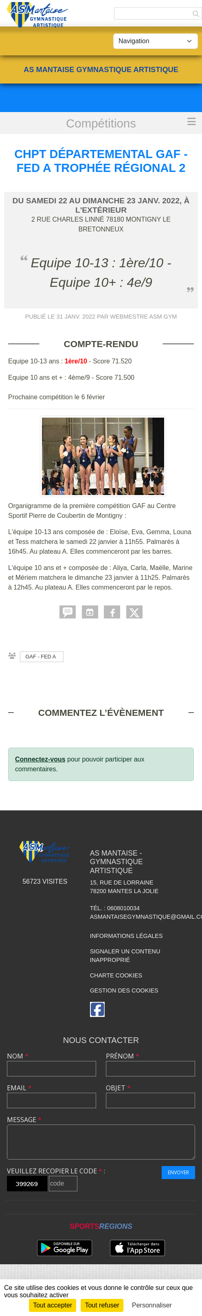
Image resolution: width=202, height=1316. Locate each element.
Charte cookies (116, 975)
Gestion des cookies (124, 990)
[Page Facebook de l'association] (97, 1009)
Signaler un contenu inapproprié (125, 956)
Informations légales (126, 936)
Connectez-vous (40, 759)
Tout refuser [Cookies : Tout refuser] (102, 1305)
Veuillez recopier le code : (56, 1170)
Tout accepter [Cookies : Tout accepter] (52, 1305)
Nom (18, 1056)
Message (24, 1119)
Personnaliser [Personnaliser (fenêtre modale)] (152, 1305)
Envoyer (178, 1172)
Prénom (122, 1056)
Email (19, 1087)
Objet (118, 1087)
